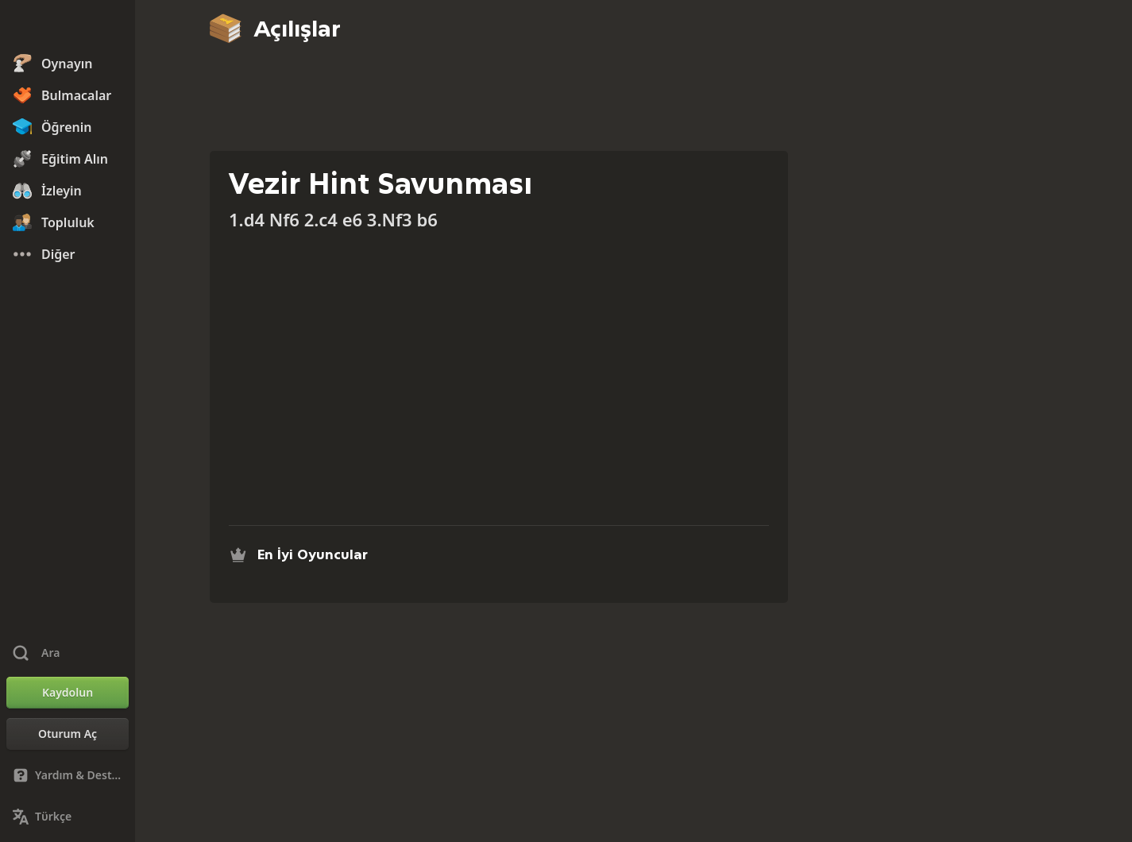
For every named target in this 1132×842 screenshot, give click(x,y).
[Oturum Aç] (67, 734)
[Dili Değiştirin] (67, 816)
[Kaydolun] (67, 693)
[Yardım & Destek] (67, 775)
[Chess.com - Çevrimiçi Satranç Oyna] (67, 27)
